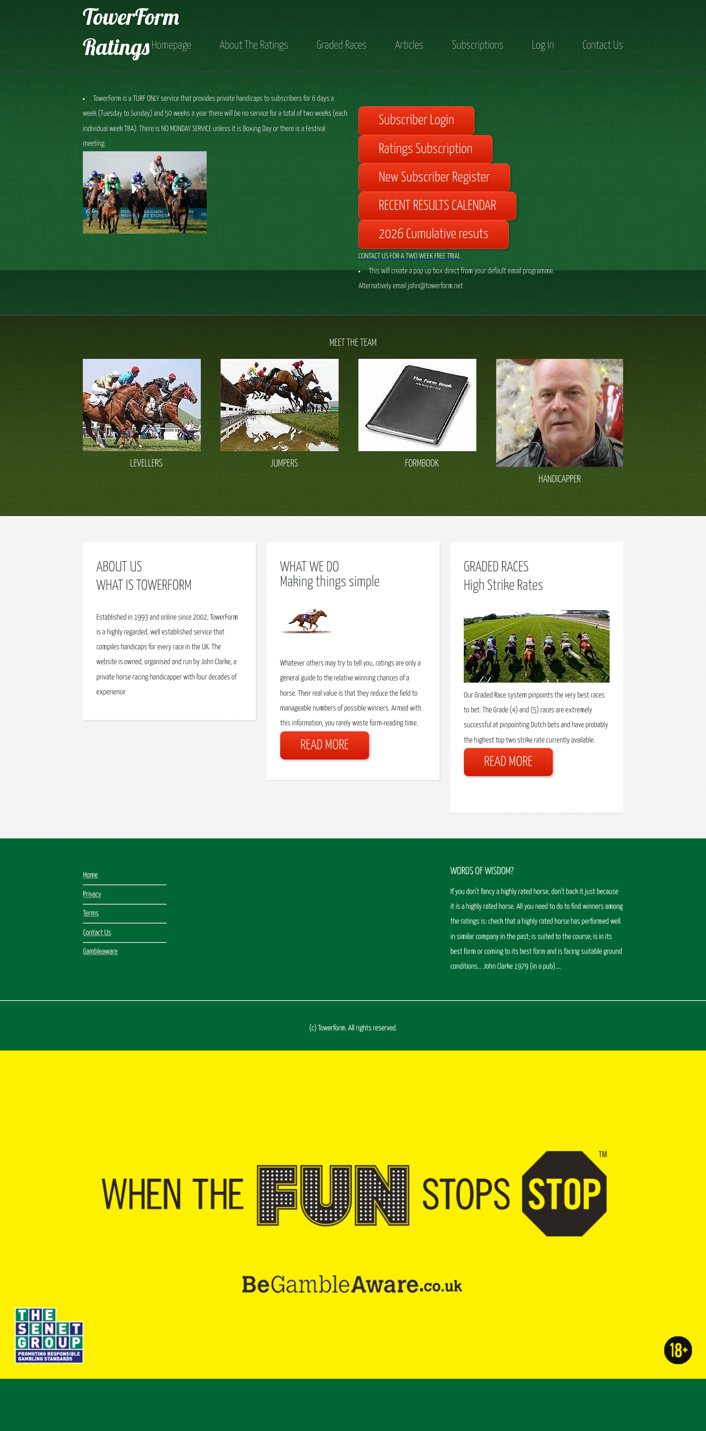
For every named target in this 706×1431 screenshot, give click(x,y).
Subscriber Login (416, 120)
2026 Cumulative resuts (434, 234)
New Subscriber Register (434, 177)
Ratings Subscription (425, 149)
